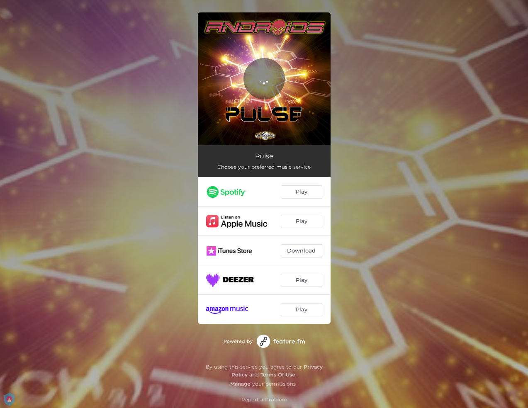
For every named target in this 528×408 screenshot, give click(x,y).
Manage (240, 384)
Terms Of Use (277, 375)
